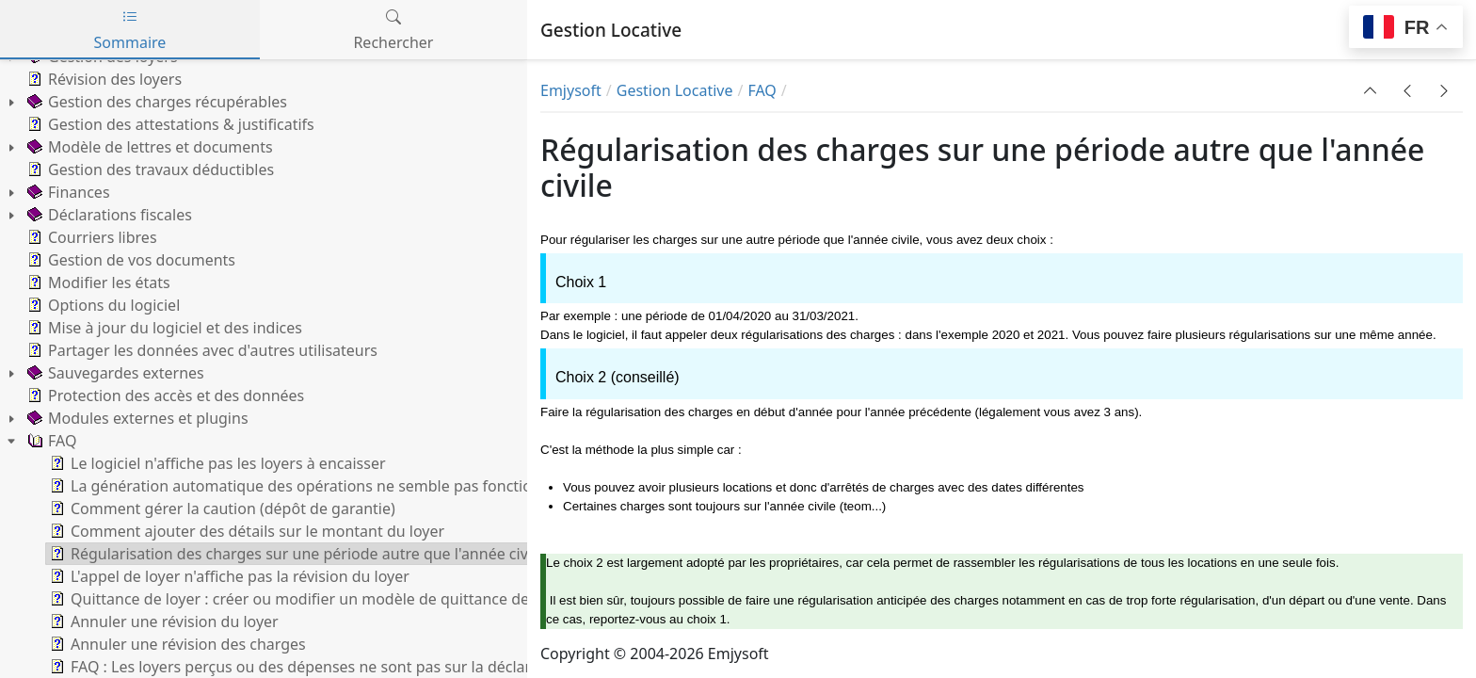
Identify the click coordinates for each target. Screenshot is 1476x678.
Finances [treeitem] (67, 192)
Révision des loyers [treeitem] (103, 79)
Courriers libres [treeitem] (90, 237)
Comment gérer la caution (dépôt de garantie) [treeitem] (220, 508)
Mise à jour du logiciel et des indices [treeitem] (163, 327)
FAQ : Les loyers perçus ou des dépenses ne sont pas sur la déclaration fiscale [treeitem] (331, 666)
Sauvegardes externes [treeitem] (114, 373)
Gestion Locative (675, 90)
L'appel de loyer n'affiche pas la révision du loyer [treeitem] (227, 576)
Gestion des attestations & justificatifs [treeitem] (169, 124)
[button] (1370, 90)
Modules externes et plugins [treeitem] (136, 418)
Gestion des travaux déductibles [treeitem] (149, 169)
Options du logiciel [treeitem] (102, 305)
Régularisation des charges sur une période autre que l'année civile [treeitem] (295, 553)
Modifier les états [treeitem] (97, 282)
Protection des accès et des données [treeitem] (164, 395)
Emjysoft (571, 90)
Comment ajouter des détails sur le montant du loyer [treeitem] (245, 531)
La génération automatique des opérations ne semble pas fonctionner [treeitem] (305, 486)
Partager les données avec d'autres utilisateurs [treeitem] (200, 350)
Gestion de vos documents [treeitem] (129, 260)
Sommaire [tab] (130, 30)
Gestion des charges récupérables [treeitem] (155, 101)
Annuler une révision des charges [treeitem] (176, 644)
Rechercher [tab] (393, 30)
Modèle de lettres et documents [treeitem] (148, 147)
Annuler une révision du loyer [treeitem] (162, 621)
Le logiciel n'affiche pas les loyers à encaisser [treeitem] (216, 463)
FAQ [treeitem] (50, 440)
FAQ (761, 90)
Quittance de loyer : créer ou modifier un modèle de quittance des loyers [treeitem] (314, 599)
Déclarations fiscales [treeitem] (108, 214)
